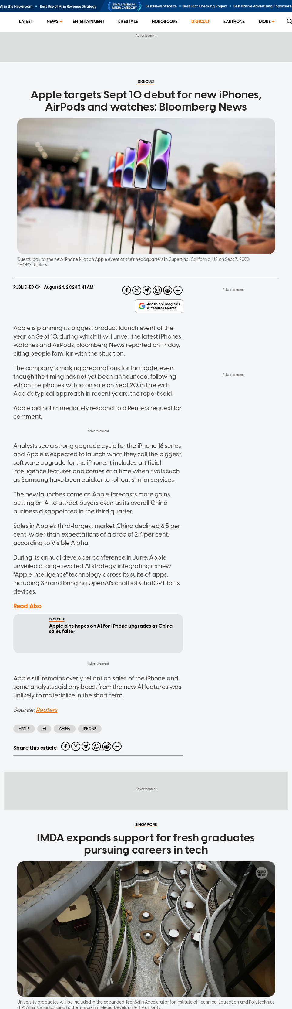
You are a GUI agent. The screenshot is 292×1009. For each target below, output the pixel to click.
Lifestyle (128, 21)
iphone (89, 729)
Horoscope (164, 21)
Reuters (46, 710)
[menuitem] (26, 22)
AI (44, 729)
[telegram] (147, 290)
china (64, 729)
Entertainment (89, 21)
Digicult (200, 21)
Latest (26, 21)
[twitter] (137, 290)
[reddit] (168, 290)
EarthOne (234, 21)
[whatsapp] (157, 290)
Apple (24, 729)
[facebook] (126, 290)
